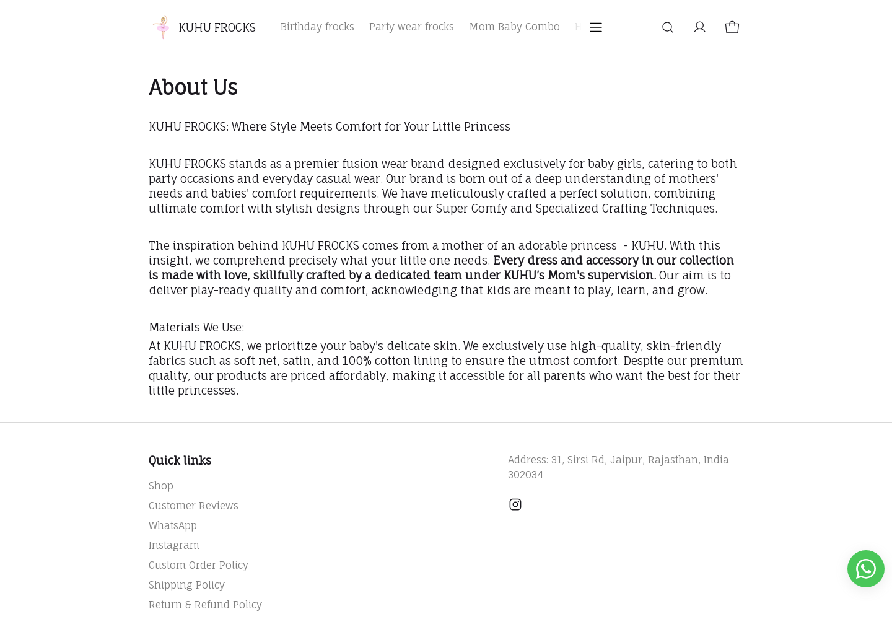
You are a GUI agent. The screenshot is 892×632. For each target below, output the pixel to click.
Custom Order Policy (198, 565)
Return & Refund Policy (205, 605)
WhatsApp (173, 525)
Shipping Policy (187, 585)
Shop (161, 486)
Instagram (174, 545)
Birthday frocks (317, 26)
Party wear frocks (411, 26)
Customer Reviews (193, 505)
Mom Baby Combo (514, 26)
